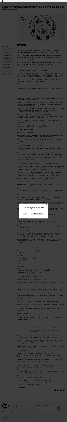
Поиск (63, 1)
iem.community (38, 208)
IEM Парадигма (22, 1)
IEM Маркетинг (39, 1)
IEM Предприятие (49, 1)
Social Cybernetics (10, 1)
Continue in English (37, 213)
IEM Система (31, 1)
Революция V (58, 1)
